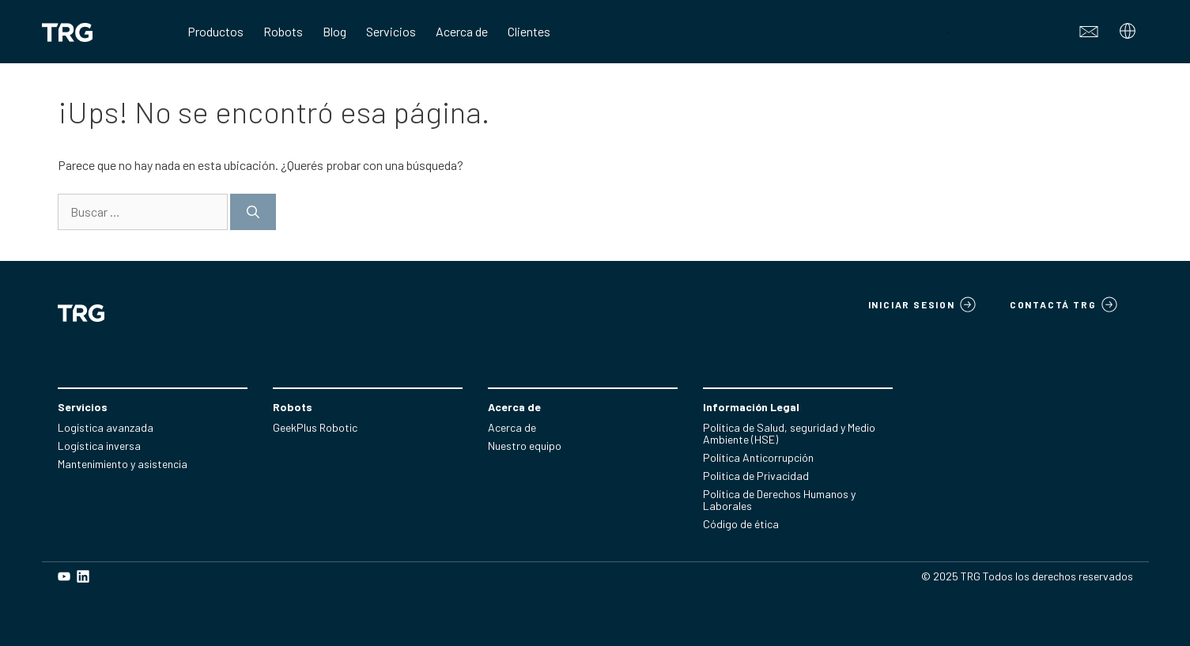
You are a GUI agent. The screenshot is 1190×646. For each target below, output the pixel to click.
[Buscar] (253, 212)
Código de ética (741, 524)
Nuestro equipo (524, 445)
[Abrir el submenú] (1129, 35)
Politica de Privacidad (756, 475)
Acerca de (512, 427)
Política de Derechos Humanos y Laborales (779, 499)
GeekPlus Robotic (315, 427)
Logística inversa (99, 445)
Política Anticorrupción (758, 457)
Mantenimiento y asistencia (122, 463)
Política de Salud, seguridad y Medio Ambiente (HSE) (789, 433)
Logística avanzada (105, 427)
